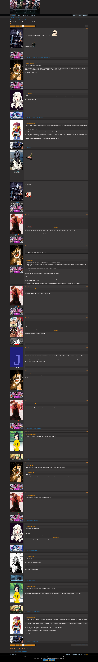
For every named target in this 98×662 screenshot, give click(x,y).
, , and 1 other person (36, 210)
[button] (21, 15)
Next (33, 26)
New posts (12, 17)
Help (85, 654)
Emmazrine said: (30, 564)
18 (24, 26)
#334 (86, 431)
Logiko (17, 81)
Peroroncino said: (30, 472)
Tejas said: (29, 373)
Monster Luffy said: (30, 63)
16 (20, 26)
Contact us (68, 654)
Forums (13, 15)
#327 (86, 214)
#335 (86, 462)
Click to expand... (56, 227)
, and (35, 117)
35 (30, 26)
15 (18, 26)
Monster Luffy (17, 141)
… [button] (16, 26)
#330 (86, 317)
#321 (86, 28)
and (31, 367)
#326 (86, 182)
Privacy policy (80, 654)
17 (22, 26)
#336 (86, 492)
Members (33, 15)
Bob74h (12, 23)
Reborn (17, 49)
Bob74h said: (29, 93)
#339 (86, 583)
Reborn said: (29, 216)
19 (26, 26)
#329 (86, 286)
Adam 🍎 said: (29, 248)
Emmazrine (17, 111)
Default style (13, 654)
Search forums (18, 17)
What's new (25, 15)
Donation (19, 15)
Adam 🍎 (17, 234)
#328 (86, 245)
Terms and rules (74, 654)
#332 (86, 370)
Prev (12, 26)
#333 (86, 400)
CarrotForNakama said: (31, 123)
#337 (86, 523)
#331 (86, 347)
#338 (86, 553)
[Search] (85, 15)
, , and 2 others (38, 57)
